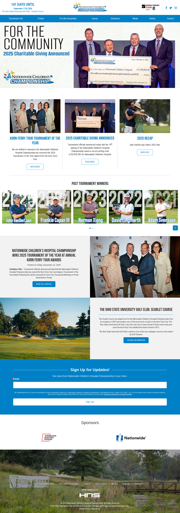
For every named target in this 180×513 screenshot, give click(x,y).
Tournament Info (16, 18)
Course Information (136, 340)
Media (135, 18)
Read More (35, 167)
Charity (152, 18)
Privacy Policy (85, 509)
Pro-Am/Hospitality (67, 18)
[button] (175, 227)
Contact (170, 18)
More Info (145, 152)
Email (16, 379)
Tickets (40, 18)
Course (95, 18)
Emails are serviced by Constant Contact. (118, 394)
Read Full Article (44, 284)
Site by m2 (96, 509)
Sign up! (90, 402)
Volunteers (115, 18)
